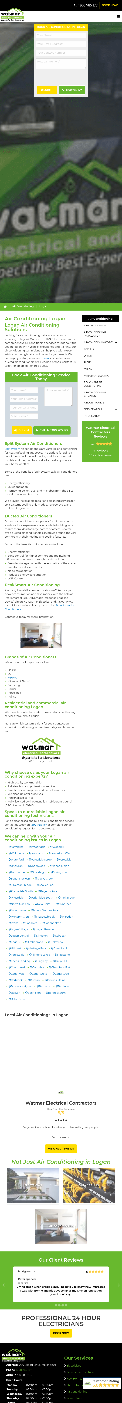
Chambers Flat (60, 967)
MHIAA (12, 677)
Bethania (45, 986)
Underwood (37, 865)
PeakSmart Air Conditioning (93, 384)
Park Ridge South (42, 897)
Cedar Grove (39, 973)
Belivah (15, 992)
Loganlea (31, 923)
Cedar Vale (17, 973)
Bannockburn (57, 992)
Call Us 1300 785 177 (53, 430)
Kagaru (15, 942)
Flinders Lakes (41, 954)
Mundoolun (18, 910)
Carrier (89, 349)
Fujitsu (88, 362)
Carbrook (17, 980)
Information (92, 416)
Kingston (41, 935)
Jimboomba (35, 942)
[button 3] (66, 1305)
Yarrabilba (17, 846)
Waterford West (61, 853)
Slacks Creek (45, 878)
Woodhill (58, 846)
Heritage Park (37, 948)
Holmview (56, 942)
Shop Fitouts (75, 1385)
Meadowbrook (45, 916)
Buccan (35, 980)
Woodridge (38, 846)
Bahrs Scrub (19, 999)
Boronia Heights (21, 986)
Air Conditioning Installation (95, 334)
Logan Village (19, 929)
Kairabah (60, 935)
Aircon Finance (94, 402)
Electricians (74, 1365)
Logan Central (20, 935)
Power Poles (74, 1398)
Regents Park (48, 891)
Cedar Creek (62, 973)
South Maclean (20, 878)
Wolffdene (17, 853)
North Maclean (20, 904)
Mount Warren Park (45, 910)
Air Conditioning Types (98, 342)
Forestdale (17, 954)
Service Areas (93, 409)
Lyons (14, 923)
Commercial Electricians (82, 1372)
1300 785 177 (73, 89)
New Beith (44, 904)
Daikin (88, 355)
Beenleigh (34, 992)
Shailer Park (46, 885)
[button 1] (59, 1305)
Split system (13, 448)
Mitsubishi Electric (96, 375)
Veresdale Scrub (41, 859)
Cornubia (38, 967)
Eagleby (42, 961)
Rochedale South (22, 891)
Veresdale (65, 859)
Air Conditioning (95, 325)
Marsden (67, 916)
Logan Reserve (45, 929)
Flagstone (63, 954)
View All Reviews (61, 1148)
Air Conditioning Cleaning (95, 394)
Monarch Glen (20, 916)
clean (46, 358)
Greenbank (61, 948)
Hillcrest (16, 948)
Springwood (61, 872)
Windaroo (37, 853)
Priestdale (17, 897)
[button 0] (56, 1305)
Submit (49, 89)
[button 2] (62, 1305)
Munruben (64, 904)
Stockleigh (39, 872)
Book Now (110, 5)
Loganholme (53, 923)
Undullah (17, 865)
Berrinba (63, 986)
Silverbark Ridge (21, 885)
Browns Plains (56, 980)
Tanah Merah (61, 865)
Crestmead (18, 967)
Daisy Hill (61, 961)
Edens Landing (20, 961)
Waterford (17, 859)
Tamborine (18, 872)
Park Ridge (68, 897)
